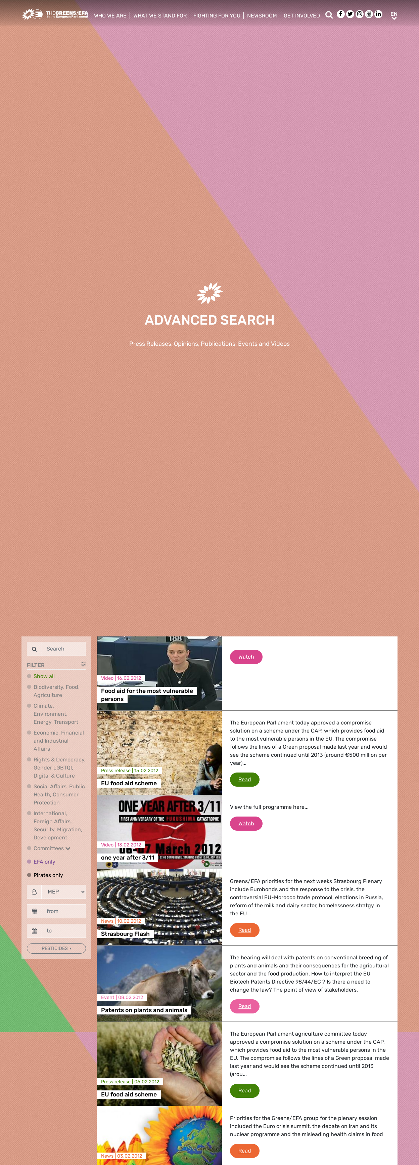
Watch (250, 656)
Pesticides (55, 948)
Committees (52, 848)
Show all (44, 676)
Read (249, 779)
